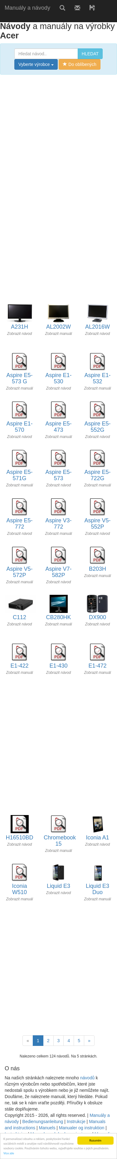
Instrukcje (76, 1121)
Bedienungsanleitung (42, 1121)
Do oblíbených (79, 64)
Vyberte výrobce (36, 64)
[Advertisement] (58, 139)
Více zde (8, 1153)
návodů (87, 1077)
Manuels (47, 1127)
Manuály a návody (27, 8)
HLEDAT (90, 53)
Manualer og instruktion (82, 1127)
